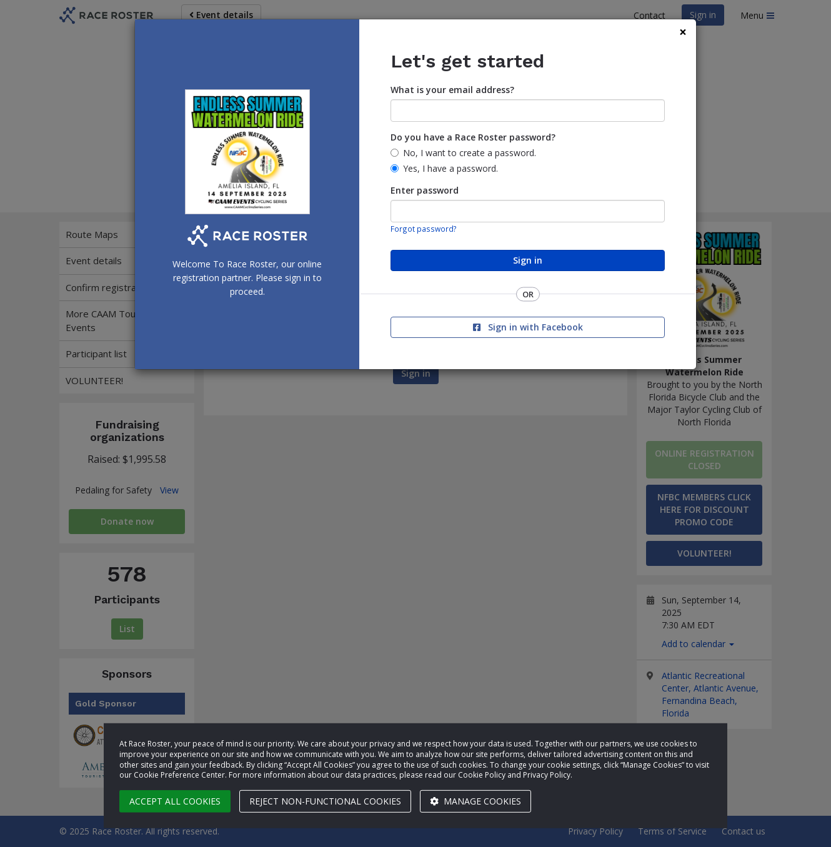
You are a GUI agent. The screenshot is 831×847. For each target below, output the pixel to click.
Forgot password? (424, 229)
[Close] (683, 32)
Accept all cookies (175, 801)
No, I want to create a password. (469, 153)
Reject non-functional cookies (325, 801)
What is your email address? (452, 90)
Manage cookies (475, 801)
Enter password (425, 190)
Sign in (527, 260)
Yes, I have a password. (450, 168)
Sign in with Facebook (528, 327)
